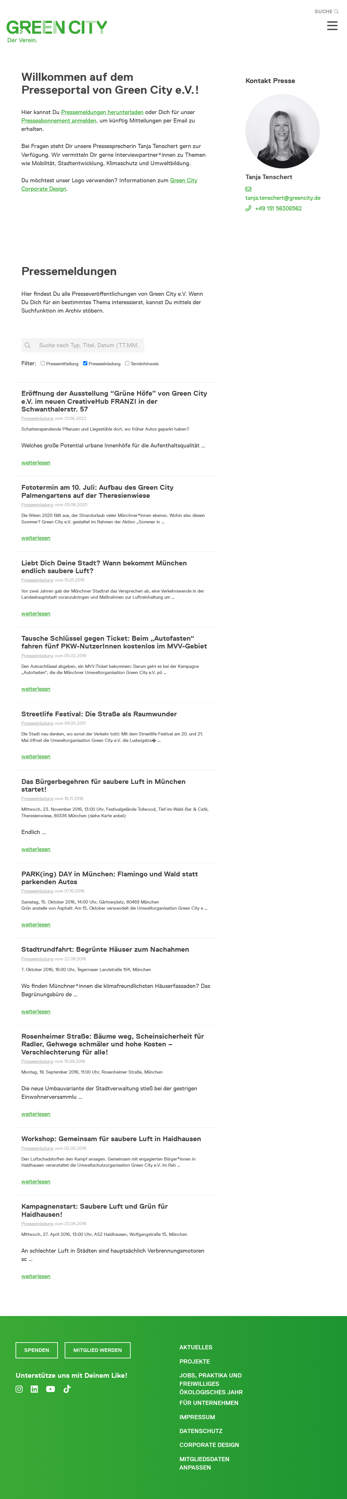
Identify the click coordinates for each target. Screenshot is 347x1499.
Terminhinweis (141, 364)
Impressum (197, 1417)
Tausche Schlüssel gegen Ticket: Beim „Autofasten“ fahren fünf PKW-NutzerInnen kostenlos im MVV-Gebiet (114, 642)
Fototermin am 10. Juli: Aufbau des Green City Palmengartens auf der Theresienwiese (97, 491)
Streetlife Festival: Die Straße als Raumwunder (99, 714)
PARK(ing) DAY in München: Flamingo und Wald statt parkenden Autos (109, 878)
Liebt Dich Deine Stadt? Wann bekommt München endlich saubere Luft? (104, 567)
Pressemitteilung (60, 364)
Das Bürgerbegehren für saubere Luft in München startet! (103, 785)
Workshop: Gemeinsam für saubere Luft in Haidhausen (111, 1138)
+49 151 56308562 (278, 208)
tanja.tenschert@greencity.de (282, 197)
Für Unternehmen (209, 1403)
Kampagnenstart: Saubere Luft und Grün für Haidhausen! (94, 1210)
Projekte (194, 1361)
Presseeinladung (102, 364)
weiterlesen (35, 462)
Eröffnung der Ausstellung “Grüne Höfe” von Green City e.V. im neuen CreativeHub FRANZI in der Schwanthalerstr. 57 (114, 401)
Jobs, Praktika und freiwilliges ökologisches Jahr (211, 1384)
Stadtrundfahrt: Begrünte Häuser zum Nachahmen (105, 949)
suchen (168, 345)
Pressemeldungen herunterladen (102, 112)
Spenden (36, 1350)
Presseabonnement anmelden (58, 120)
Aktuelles (195, 1347)
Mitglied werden (97, 1350)
